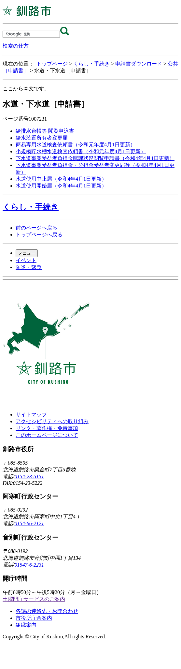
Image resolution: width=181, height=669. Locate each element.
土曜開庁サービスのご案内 (34, 599)
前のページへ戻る (36, 227)
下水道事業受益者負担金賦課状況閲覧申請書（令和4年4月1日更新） (95, 158)
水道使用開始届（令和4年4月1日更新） (61, 185)
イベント (26, 260)
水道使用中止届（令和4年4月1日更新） (61, 179)
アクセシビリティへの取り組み (52, 421)
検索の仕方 (16, 46)
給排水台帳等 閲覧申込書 (45, 131)
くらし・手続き (91, 64)
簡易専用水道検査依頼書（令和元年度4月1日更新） (75, 144)
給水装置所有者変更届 (42, 138)
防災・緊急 (29, 267)
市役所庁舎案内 (34, 618)
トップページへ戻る (39, 234)
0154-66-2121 (29, 523)
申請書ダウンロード (138, 64)
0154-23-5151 (29, 476)
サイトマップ (31, 414)
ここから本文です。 (26, 88)
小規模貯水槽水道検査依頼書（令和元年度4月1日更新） (81, 151)
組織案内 (26, 625)
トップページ (52, 64)
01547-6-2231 (29, 565)
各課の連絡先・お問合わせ (47, 611)
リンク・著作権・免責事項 (47, 428)
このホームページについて (47, 435)
